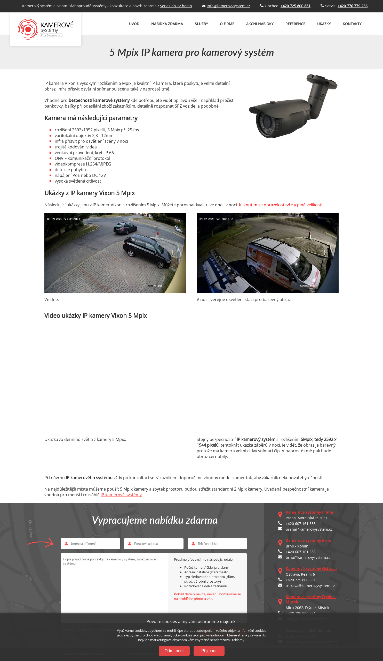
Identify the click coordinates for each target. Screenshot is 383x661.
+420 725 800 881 (301, 579)
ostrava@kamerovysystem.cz (310, 585)
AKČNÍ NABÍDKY (260, 23)
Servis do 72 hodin (176, 5)
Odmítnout (174, 651)
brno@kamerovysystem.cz (308, 557)
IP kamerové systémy (121, 495)
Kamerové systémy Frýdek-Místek (311, 599)
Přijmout (209, 651)
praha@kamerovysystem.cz (309, 529)
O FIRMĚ (227, 23)
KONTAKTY (352, 23)
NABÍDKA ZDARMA (167, 23)
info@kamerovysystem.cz (228, 5)
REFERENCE (295, 23)
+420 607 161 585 (301, 523)
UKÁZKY (324, 23)
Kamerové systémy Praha (309, 512)
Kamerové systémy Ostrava (311, 568)
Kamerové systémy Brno (308, 540)
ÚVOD (134, 23)
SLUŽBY (201, 23)
